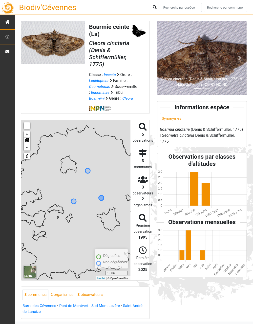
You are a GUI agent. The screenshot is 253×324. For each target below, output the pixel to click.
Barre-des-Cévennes (40, 306)
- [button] (27, 147)
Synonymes (172, 118)
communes (35, 294)
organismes (63, 294)
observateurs (92, 294)
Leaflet (101, 278)
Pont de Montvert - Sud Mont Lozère (92, 306)
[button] (27, 141)
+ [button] (27, 134)
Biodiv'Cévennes (47, 7)
